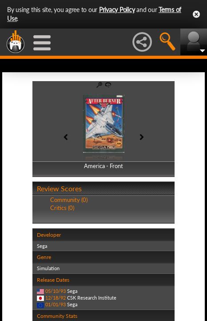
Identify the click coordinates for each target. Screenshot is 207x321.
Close (196, 14)
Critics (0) (62, 207)
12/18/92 (55, 297)
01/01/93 (55, 304)
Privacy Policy (117, 9)
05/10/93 (55, 291)
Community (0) (69, 199)
